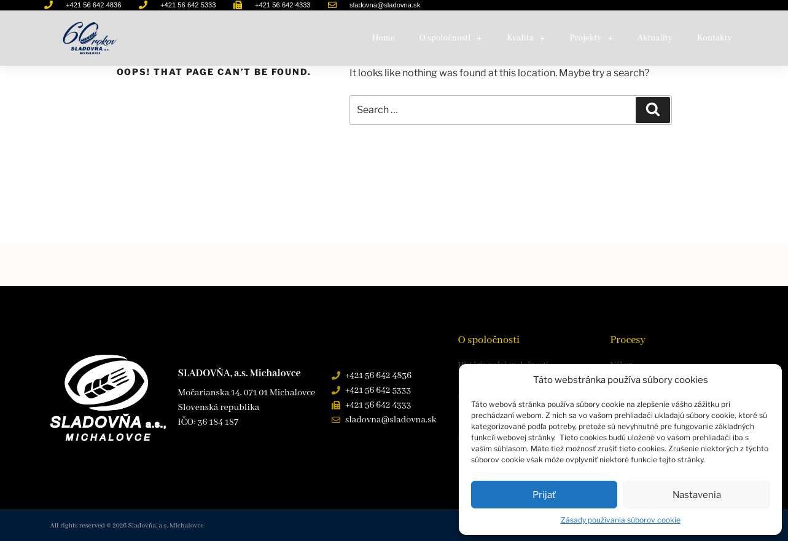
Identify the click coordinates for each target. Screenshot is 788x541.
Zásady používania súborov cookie (621, 519)
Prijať (544, 494)
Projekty (590, 38)
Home (383, 38)
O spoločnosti (450, 38)
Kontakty (714, 38)
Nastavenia (697, 494)
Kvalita (526, 38)
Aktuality (655, 38)
